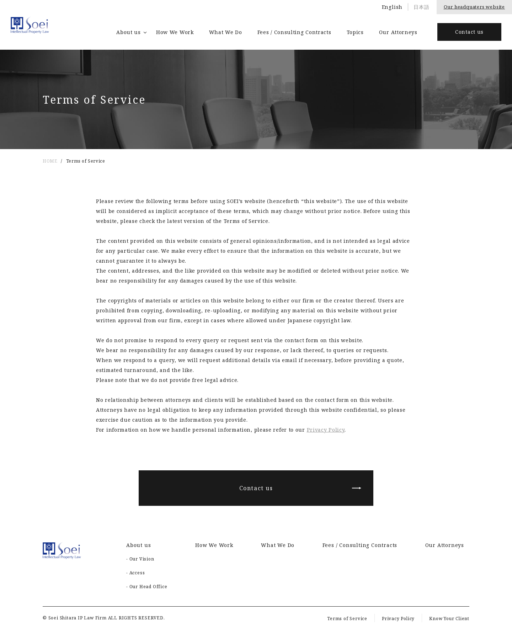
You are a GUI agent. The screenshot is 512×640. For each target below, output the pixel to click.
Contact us (469, 31)
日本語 (421, 7)
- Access (135, 573)
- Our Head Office (146, 587)
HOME (50, 161)
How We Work (175, 32)
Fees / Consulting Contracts (294, 32)
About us (128, 32)
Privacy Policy (326, 429)
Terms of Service (347, 619)
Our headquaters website (474, 7)
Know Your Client (449, 619)
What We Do (225, 32)
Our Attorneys (398, 32)
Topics (355, 32)
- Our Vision (140, 559)
